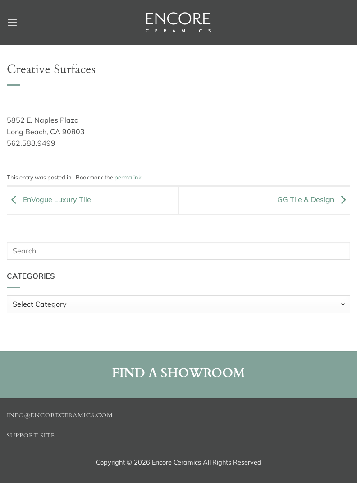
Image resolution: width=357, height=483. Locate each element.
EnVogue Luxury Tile (49, 199)
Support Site (31, 436)
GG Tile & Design (313, 199)
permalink (128, 177)
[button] (12, 22)
